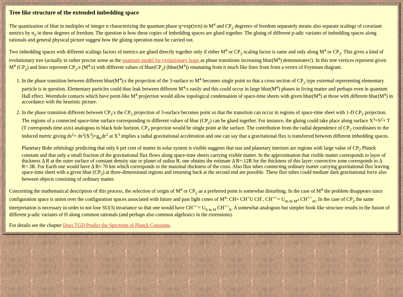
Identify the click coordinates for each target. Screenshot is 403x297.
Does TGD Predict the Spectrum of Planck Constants (116, 225)
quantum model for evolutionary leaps (161, 60)
